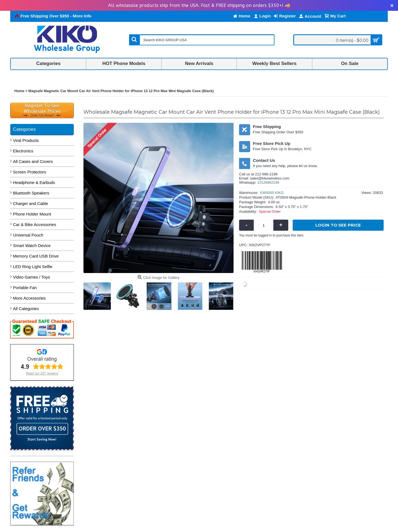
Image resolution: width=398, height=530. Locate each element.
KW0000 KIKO (272, 193)
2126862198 (269, 182)
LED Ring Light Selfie (33, 266)
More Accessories (29, 298)
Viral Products (26, 140)
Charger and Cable (30, 203)
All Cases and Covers (33, 161)
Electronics (23, 151)
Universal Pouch (28, 235)
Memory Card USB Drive (36, 256)
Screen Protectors (29, 172)
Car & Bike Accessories (34, 224)
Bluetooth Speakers (31, 193)
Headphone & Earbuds (34, 182)
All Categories (26, 308)
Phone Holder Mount (32, 214)
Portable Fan (25, 287)
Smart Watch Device (32, 245)
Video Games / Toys (31, 277)
